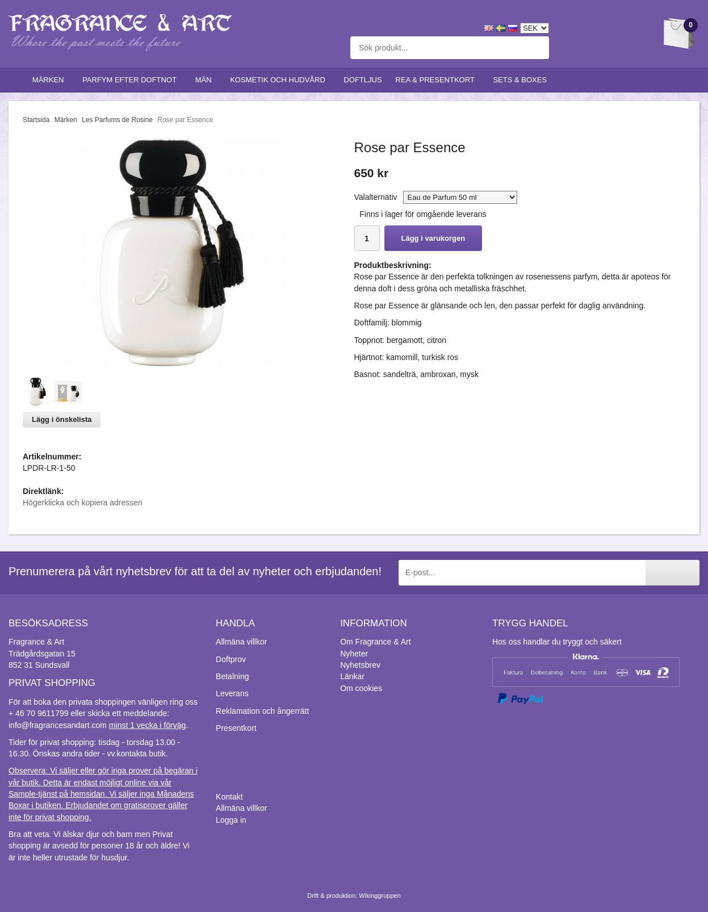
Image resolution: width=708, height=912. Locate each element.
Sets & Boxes (522, 80)
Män (206, 80)
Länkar (352, 676)
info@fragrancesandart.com (58, 725)
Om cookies (361, 688)
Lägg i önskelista (61, 419)
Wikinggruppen (379, 895)
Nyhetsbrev (360, 665)
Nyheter (354, 653)
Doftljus (362, 80)
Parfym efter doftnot (132, 80)
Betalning (232, 676)
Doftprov (231, 659)
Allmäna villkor (241, 641)
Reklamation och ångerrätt (262, 711)
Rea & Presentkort (438, 80)
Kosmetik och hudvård (280, 80)
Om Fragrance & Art (375, 641)
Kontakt (229, 796)
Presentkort (236, 728)
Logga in (231, 820)
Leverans (232, 693)
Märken (50, 80)
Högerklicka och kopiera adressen (83, 502)
